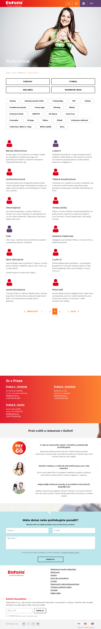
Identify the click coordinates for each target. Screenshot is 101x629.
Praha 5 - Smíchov (65, 386)
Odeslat (50, 559)
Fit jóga (30, 120)
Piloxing (56, 107)
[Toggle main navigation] (76, 3)
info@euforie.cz (12, 396)
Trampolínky (57, 101)
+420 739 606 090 (13, 416)
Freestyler (14, 120)
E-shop (54, 581)
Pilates (72, 107)
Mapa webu (56, 593)
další (73, 311)
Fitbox (45, 120)
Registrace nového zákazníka (63, 569)
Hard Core (70, 114)
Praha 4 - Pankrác (16, 386)
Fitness (73, 82)
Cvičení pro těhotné (79, 120)
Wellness (28, 90)
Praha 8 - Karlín (15, 404)
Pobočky (27, 82)
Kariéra (54, 575)
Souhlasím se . (22, 616)
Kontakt (54, 590)
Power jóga (40, 107)
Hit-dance (53, 114)
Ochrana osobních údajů (61, 587)
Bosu (62, 127)
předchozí (32, 311)
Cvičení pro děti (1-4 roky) (20, 127)
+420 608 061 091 (61, 398)
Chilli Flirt (36, 114)
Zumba (13, 101)
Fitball (59, 120)
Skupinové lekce (73, 90)
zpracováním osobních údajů (28, 616)
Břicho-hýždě (45, 127)
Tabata (87, 101)
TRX (74, 101)
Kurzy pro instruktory (60, 578)
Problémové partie (18, 107)
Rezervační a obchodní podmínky (65, 584)
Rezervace (55, 572)
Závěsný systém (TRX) (34, 101)
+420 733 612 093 (13, 398)
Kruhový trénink (16, 114)
